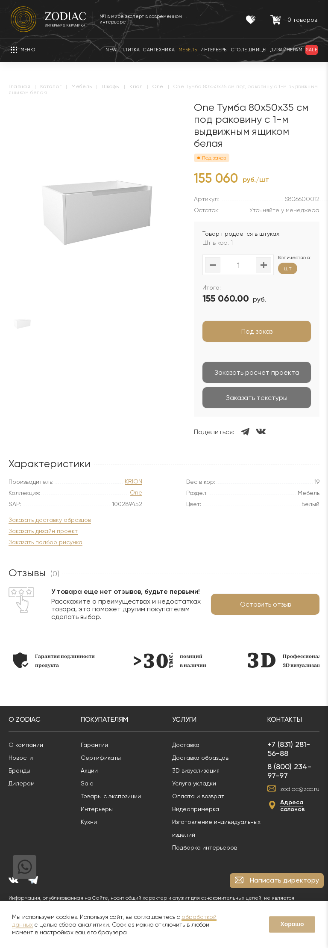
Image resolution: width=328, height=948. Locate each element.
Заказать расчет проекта (256, 372)
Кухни (89, 821)
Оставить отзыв (265, 604)
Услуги (184, 719)
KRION (133, 481)
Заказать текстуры (256, 398)
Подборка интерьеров (204, 847)
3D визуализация (196, 770)
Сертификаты (101, 757)
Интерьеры (97, 809)
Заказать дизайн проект (43, 531)
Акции (89, 770)
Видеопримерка (195, 809)
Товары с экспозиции (111, 796)
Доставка (185, 744)
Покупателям (104, 719)
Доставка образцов (200, 757)
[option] (54, 660)
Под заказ (256, 331)
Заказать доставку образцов (50, 520)
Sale (87, 783)
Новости (21, 757)
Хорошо (292, 924)
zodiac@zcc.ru (299, 788)
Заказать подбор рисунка (45, 542)
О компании (26, 744)
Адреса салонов (292, 806)
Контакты (284, 719)
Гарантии (94, 744)
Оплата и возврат (198, 796)
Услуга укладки (194, 783)
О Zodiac (25, 719)
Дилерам (22, 783)
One (136, 492)
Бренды (19, 770)
